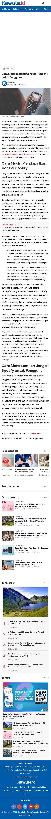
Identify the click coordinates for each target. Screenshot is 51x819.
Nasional (29, 9)
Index (45, 451)
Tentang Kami (12, 787)
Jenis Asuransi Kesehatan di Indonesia (36, 471)
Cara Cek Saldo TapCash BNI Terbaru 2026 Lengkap (31, 549)
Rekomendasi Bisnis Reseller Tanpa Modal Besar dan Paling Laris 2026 (31, 534)
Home (6, 9)
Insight (9, 68)
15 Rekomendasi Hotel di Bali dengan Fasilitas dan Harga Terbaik (23, 655)
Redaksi (11, 82)
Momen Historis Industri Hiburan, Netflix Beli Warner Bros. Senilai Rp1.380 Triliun (13, 472)
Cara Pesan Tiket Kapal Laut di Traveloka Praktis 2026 (28, 563)
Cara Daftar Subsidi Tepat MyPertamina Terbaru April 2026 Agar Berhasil (25, 228)
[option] (14, 467)
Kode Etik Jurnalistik (12, 790)
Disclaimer (27, 790)
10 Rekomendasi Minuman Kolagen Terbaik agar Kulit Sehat (30, 505)
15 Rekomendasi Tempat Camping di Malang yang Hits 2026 (26, 622)
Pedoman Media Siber (37, 787)
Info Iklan (37, 790)
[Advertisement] (25, 39)
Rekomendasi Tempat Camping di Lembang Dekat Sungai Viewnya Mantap (30, 521)
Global (47, 9)
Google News (35, 433)
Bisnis (38, 9)
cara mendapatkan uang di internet (17, 154)
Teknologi (17, 9)
